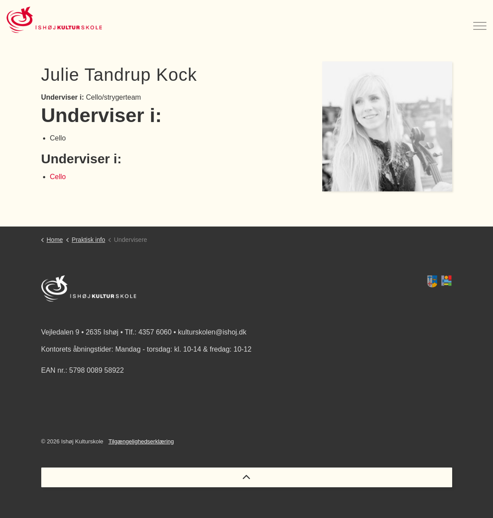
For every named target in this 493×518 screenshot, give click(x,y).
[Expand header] (480, 20)
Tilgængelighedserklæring (141, 441)
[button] (439, 281)
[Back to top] (246, 477)
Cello (58, 176)
